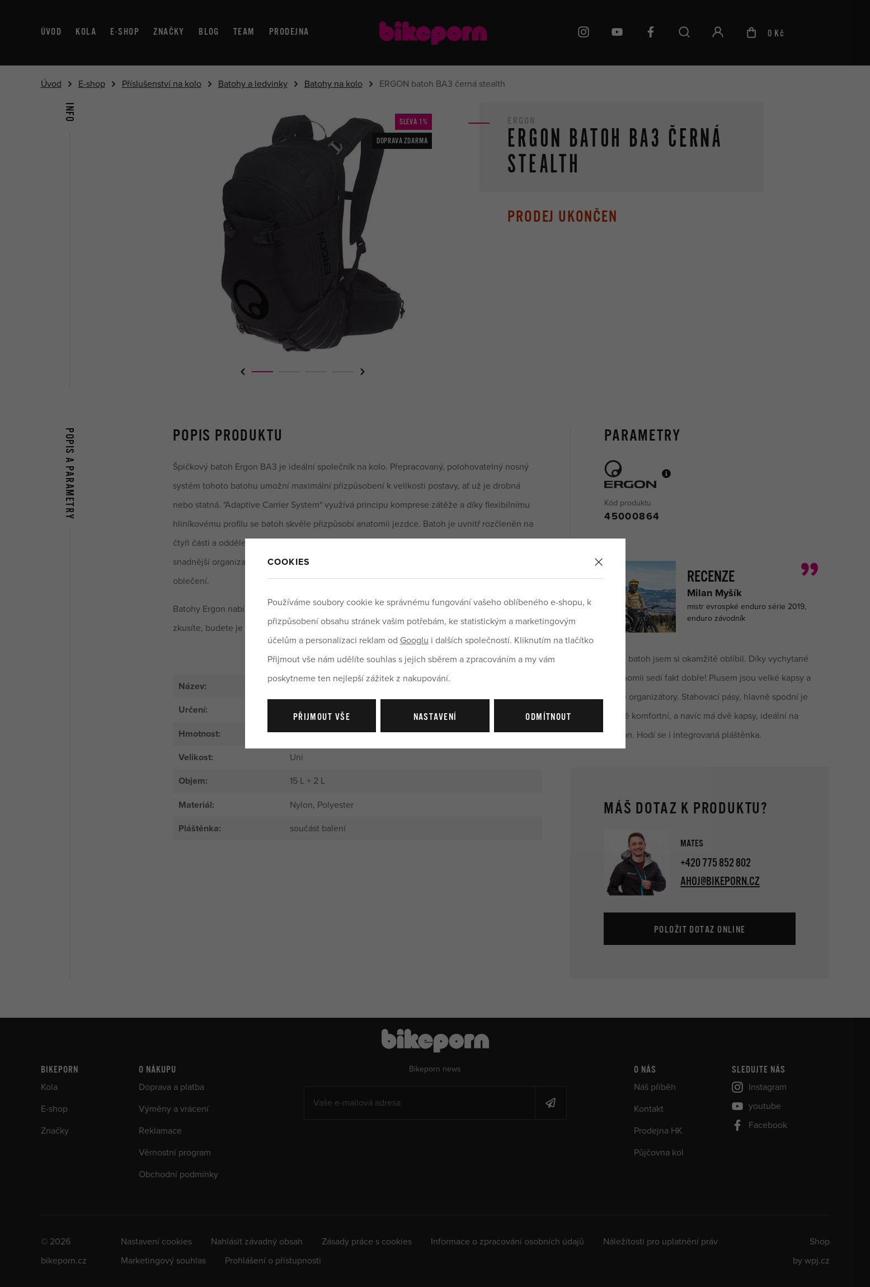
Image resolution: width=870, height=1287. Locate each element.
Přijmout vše (321, 717)
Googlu (414, 640)
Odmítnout (548, 717)
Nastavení (435, 717)
